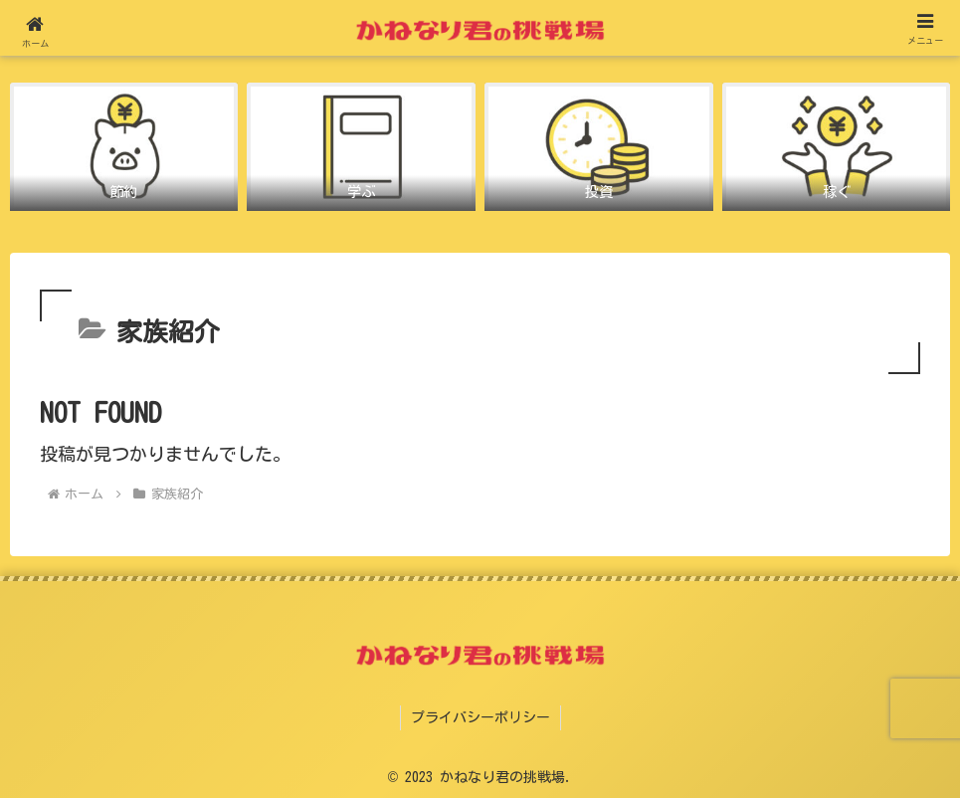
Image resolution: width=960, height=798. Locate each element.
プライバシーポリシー (480, 717)
